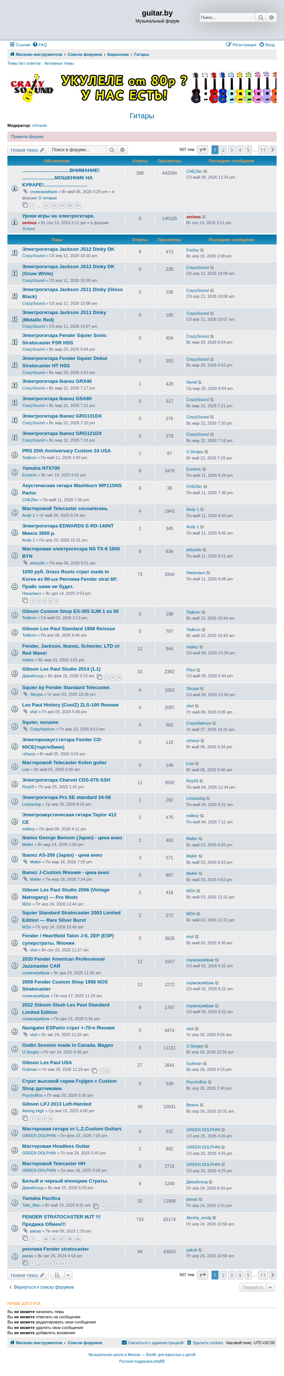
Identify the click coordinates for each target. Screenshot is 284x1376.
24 (69, 205)
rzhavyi (28, 754)
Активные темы (59, 63)
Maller (27, 844)
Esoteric (29, 475)
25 (78, 205)
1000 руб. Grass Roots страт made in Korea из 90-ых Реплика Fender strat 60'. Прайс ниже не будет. (70, 579)
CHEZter (194, 171)
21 (46, 205)
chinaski (39, 125)
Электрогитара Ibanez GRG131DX (62, 416)
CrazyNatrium (42, 729)
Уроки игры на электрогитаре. (58, 216)
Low (26, 769)
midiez (28, 660)
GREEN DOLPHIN (39, 1135)
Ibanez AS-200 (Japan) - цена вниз (62, 855)
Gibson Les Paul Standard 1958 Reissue (68, 628)
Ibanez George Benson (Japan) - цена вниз (72, 837)
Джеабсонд (32, 676)
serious (29, 222)
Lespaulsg (31, 804)
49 (78, 1239)
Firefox (192, 250)
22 (54, 205)
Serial (191, 382)
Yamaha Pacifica (41, 1198)
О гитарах (47, 198)
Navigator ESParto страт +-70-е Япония (68, 1028)
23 (62, 205)
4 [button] (240, 149)
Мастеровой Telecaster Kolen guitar (64, 762)
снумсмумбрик (43, 191)
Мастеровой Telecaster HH (53, 1163)
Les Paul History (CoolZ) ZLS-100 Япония (70, 705)
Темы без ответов (24, 63)
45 (46, 1239)
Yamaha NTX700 (41, 468)
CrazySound (33, 255)
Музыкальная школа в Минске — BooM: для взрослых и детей (141, 1355)
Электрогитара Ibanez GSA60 (57, 398)
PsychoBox (32, 1095)
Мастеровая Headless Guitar (56, 1146)
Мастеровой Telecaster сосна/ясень (65, 508)
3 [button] (231, 149)
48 (69, 1239)
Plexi (190, 670)
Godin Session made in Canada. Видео (67, 1045)
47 (62, 1239)
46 (54, 1239)
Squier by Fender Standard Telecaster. (66, 687)
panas (191, 1199)
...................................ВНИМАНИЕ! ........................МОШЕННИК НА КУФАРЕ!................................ (60, 178)
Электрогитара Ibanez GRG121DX (62, 433)
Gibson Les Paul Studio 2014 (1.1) (61, 669)
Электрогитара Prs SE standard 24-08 (66, 797)
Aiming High (33, 1111)
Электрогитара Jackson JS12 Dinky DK (68, 249)
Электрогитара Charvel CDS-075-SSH (66, 780)
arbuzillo (37, 563)
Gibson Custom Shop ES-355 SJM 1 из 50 (70, 611)
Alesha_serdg (198, 1217)
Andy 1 (28, 515)
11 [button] (263, 149)
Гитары (142, 116)
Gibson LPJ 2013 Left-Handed (56, 1104)
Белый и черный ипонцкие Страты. (65, 1181)
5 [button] (248, 149)
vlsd (33, 711)
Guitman (30, 1069)
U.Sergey (194, 451)
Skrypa (36, 694)
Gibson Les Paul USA (47, 1062)
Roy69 (28, 787)
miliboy (28, 829)
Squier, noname (40, 722)
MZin (26, 904)
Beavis (192, 1105)
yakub (191, 1250)
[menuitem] (39, 44)
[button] (202, 149)
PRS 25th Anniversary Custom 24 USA (66, 450)
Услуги (28, 228)
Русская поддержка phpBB (142, 1361)
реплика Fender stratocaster (55, 1249)
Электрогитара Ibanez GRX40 (57, 381)
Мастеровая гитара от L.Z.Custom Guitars (72, 1129)
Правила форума (27, 136)
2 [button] (223, 149)
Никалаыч (31, 593)
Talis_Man (31, 1205)
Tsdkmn (29, 457)
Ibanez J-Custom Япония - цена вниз (65, 872)
